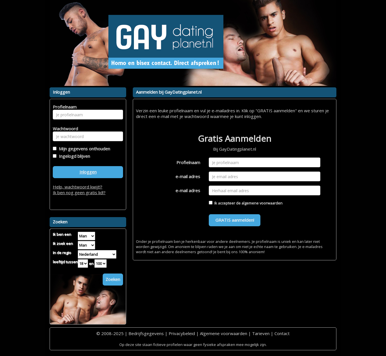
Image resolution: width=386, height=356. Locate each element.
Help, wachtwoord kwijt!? (77, 187)
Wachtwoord (64, 128)
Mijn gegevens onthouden (83, 149)
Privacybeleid (182, 333)
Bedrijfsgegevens (146, 333)
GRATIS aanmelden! (234, 220)
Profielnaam (188, 162)
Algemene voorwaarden (223, 333)
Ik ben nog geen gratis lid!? (79, 192)
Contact (282, 333)
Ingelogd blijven (73, 156)
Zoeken (113, 279)
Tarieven (261, 333)
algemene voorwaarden (261, 203)
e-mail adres (188, 176)
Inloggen (88, 172)
